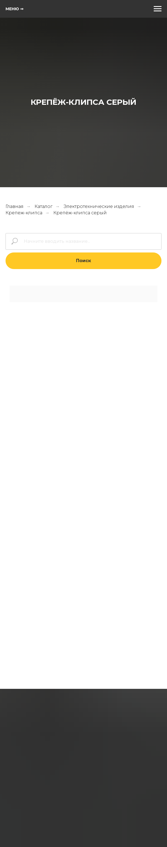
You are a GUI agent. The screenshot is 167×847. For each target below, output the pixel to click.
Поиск (83, 260)
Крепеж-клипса (24, 212)
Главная (15, 206)
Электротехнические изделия (99, 206)
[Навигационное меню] (157, 9)
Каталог (44, 206)
